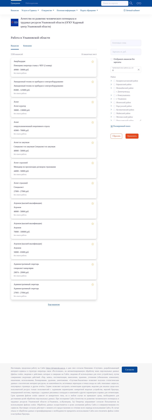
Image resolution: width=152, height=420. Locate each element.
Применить (132, 136)
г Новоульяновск (123, 95)
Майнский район (123, 113)
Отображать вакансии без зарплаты (124, 60)
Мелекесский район (124, 117)
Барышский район (123, 84)
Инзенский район (123, 102)
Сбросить (116, 136)
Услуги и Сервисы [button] (29, 10)
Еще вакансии (54, 304)
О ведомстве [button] (47, 10)
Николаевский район (124, 121)
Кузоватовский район (125, 110)
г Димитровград (123, 92)
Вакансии (15, 10)
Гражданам (15, 3)
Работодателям (32, 3)
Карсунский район (124, 106)
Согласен (129, 369)
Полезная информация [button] (66, 10)
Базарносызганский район (127, 81)
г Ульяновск (121, 99)
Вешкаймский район (124, 88)
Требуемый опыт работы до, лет (122, 68)
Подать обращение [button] (88, 10)
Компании (27, 46)
